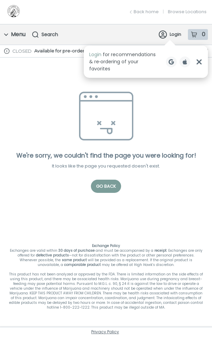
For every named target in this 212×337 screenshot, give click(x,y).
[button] (146, 62)
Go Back (106, 186)
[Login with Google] (171, 62)
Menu (14, 34)
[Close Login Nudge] (199, 62)
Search (45, 34)
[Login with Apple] (184, 62)
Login (170, 34)
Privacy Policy (105, 332)
